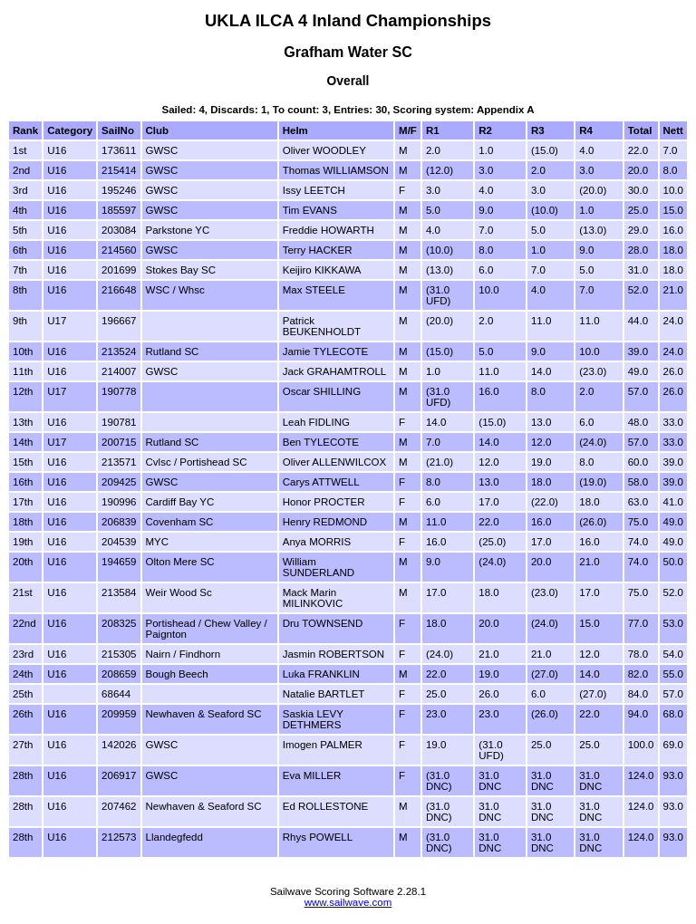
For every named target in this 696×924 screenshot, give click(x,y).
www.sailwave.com (348, 902)
